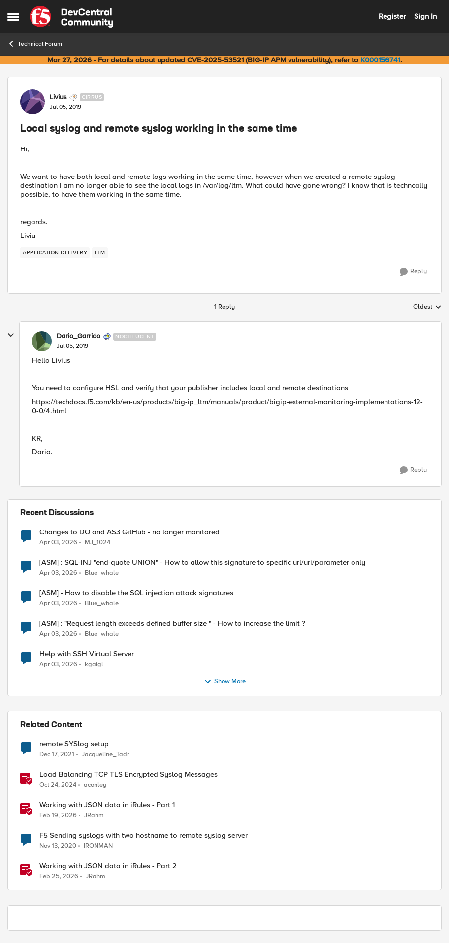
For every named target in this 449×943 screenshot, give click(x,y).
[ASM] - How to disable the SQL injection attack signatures (136, 593)
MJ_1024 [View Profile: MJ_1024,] (97, 542)
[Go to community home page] (71, 17)
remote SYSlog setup (74, 744)
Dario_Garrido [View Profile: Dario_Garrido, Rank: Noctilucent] (78, 336)
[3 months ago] (58, 542)
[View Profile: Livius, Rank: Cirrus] (32, 101)
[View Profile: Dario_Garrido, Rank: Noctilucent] (42, 341)
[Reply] (413, 271)
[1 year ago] (57, 785)
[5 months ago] (58, 815)
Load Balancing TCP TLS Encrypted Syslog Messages (128, 774)
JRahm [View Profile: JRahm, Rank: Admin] (94, 815)
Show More (225, 682)
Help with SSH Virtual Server (86, 654)
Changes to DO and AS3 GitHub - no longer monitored (129, 532)
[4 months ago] (58, 877)
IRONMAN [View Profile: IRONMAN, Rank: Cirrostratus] (98, 845)
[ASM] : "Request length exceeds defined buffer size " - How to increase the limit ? (172, 623)
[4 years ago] (56, 754)
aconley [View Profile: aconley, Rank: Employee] (95, 784)
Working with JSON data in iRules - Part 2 (108, 866)
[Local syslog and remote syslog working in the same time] (72, 346)
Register (392, 16)
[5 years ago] (57, 846)
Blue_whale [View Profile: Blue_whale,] (102, 572)
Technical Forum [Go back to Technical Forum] (34, 44)
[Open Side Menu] (13, 16)
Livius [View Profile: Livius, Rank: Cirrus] (58, 97)
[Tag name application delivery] (55, 252)
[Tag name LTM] (100, 252)
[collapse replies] (11, 335)
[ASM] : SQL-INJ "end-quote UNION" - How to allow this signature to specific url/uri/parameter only (202, 563)
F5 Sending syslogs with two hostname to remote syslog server (143, 835)
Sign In (425, 16)
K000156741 (380, 60)
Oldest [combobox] (427, 307)
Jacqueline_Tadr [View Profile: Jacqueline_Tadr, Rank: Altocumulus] (105, 754)
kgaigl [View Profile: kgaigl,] (94, 664)
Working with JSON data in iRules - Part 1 (107, 805)
